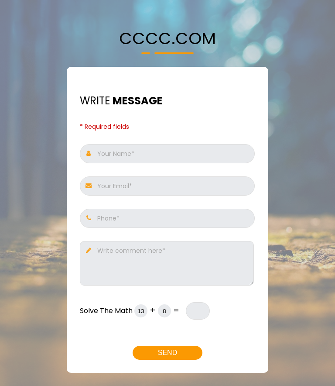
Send (167, 352)
